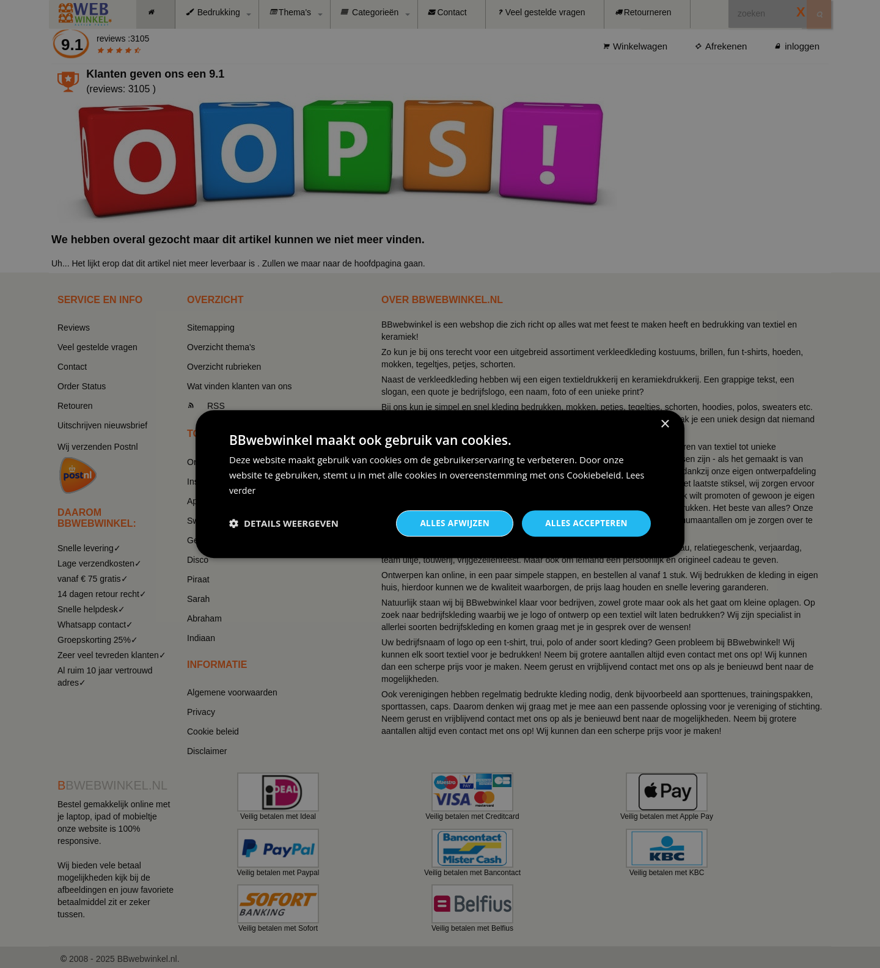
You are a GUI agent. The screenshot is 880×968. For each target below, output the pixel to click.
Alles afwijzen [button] (451, 523)
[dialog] (440, 483)
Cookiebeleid (594, 474)
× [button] (664, 423)
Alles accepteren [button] (585, 523)
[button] (284, 523)
